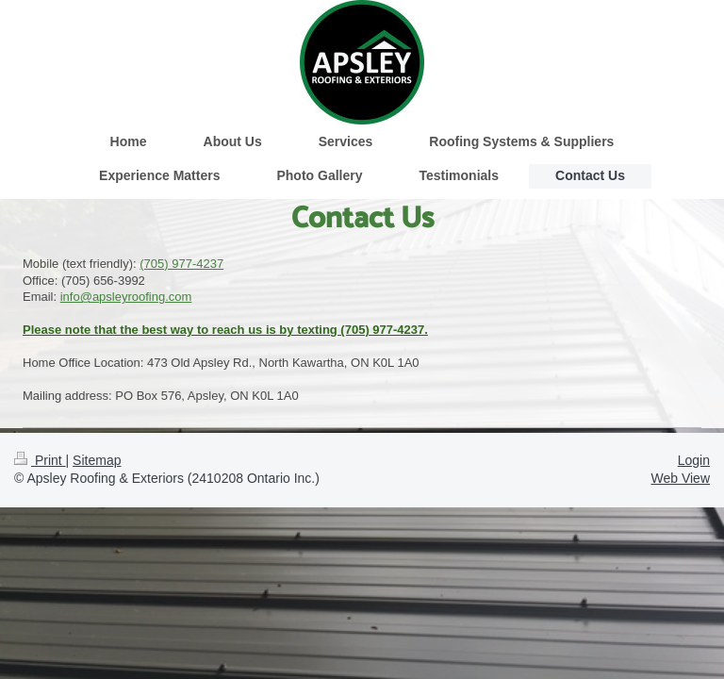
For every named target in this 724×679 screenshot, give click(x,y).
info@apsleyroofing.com (126, 297)
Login (694, 460)
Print (40, 460)
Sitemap (97, 460)
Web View (680, 478)
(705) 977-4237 (181, 264)
